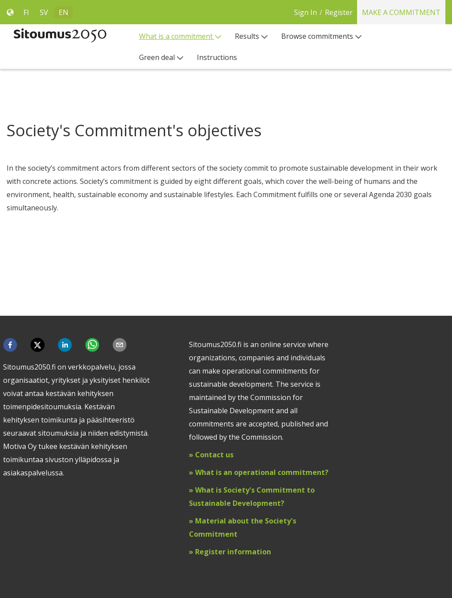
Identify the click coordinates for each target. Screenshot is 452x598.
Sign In (305, 12)
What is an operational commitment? (261, 472)
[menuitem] (180, 36)
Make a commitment (401, 12)
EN (63, 12)
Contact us (214, 455)
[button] (10, 345)
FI (26, 12)
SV (44, 12)
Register (339, 12)
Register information (232, 552)
